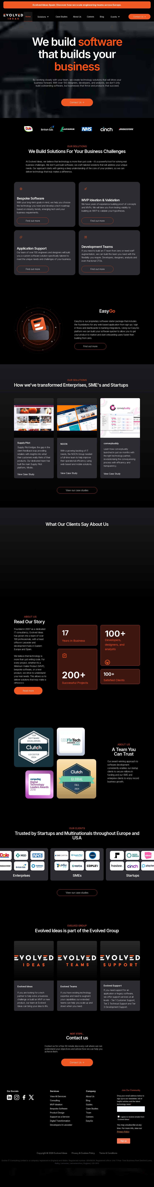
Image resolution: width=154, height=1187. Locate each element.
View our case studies (77, 490)
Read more (28, 690)
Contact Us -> (139, 16)
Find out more (33, 220)
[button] (43, 16)
